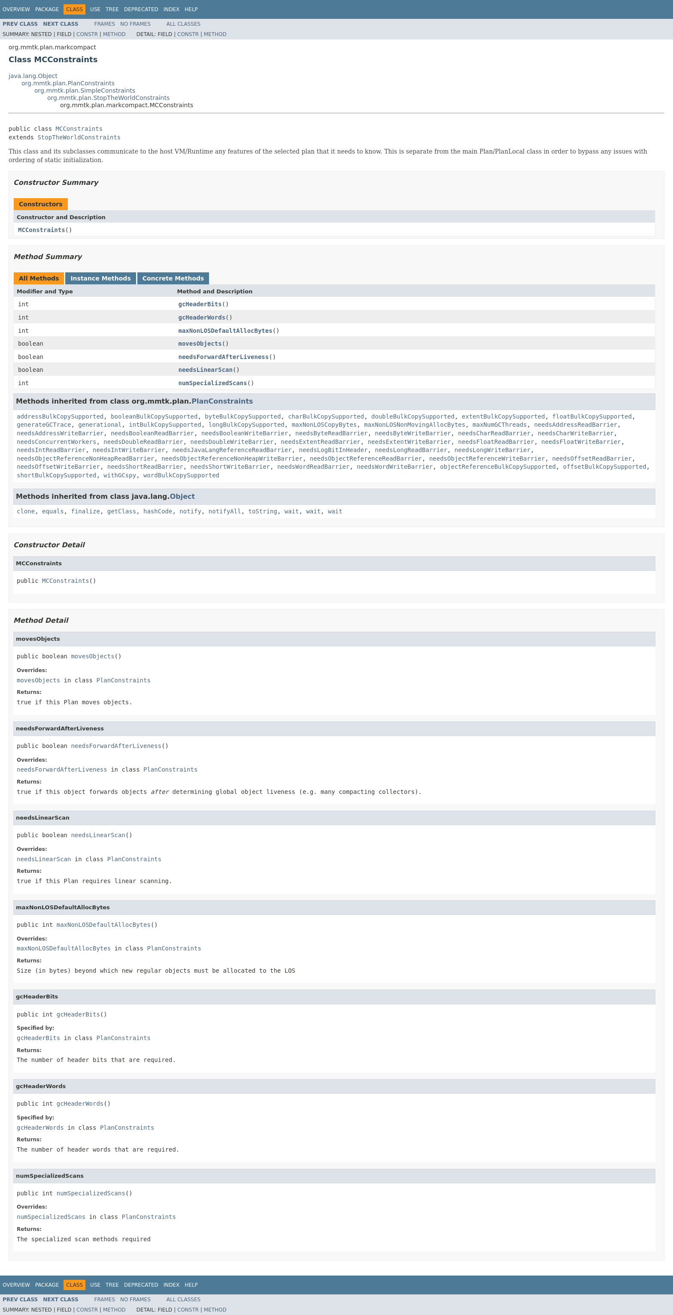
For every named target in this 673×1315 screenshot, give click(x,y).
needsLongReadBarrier (411, 449)
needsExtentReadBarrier (320, 441)
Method (114, 34)
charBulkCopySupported (326, 416)
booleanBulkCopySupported (154, 416)
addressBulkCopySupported (60, 416)
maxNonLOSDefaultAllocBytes (226, 330)
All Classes (183, 24)
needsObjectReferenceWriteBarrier (487, 458)
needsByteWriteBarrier (413, 433)
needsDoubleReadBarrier (143, 441)
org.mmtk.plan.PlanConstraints (68, 83)
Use (95, 9)
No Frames (135, 24)
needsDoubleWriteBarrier (232, 441)
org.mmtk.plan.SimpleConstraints (84, 90)
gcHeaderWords (202, 317)
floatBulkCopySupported (592, 416)
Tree (112, 9)
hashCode (157, 511)
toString (263, 511)
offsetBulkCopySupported (604, 466)
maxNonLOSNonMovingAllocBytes (414, 424)
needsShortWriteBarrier (230, 466)
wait (292, 511)
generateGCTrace (44, 424)
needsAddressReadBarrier (575, 424)
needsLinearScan (206, 369)
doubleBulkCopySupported (413, 416)
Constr (87, 34)
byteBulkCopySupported (243, 416)
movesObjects (200, 343)
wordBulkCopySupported (181, 475)
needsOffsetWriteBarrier (58, 466)
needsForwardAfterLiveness (224, 356)
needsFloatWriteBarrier (581, 441)
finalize (85, 511)
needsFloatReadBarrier (496, 441)
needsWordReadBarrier (313, 466)
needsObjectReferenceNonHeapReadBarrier (85, 458)
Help (191, 9)
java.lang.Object (33, 75)
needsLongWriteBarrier (493, 449)
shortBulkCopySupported (56, 475)
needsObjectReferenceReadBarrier (366, 458)
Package (47, 9)
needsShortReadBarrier (145, 466)
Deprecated (141, 9)
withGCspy (119, 475)
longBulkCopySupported (247, 424)
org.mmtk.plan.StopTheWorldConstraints (108, 97)
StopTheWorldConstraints (79, 137)
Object (182, 496)
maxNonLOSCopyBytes (324, 424)
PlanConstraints (222, 401)
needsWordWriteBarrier (395, 466)
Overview (16, 9)
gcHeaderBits (200, 304)
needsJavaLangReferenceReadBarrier (231, 449)
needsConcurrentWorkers (56, 441)
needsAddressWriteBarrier (60, 433)
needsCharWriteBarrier (576, 433)
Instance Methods (100, 278)
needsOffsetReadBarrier (591, 458)
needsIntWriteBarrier (129, 449)
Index (172, 9)
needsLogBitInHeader (333, 449)
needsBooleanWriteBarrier (244, 433)
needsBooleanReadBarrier (152, 433)
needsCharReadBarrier (494, 433)
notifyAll (225, 511)
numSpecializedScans (213, 383)
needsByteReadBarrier (331, 433)
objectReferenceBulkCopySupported (498, 466)
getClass (121, 511)
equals (53, 511)
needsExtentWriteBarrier (409, 441)
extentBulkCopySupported (503, 416)
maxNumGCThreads (500, 424)
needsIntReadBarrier (51, 449)
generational (99, 424)
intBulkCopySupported (165, 424)
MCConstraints (79, 128)
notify (190, 511)
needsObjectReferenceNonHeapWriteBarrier (232, 458)
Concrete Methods (173, 278)
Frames (104, 24)
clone (26, 511)
